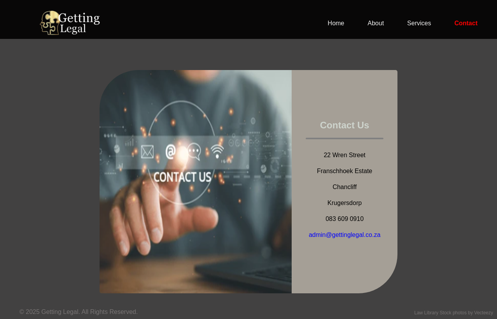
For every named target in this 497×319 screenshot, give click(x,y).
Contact (466, 23)
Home (336, 23)
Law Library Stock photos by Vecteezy (453, 312)
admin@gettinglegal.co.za (344, 234)
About (376, 23)
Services (419, 23)
